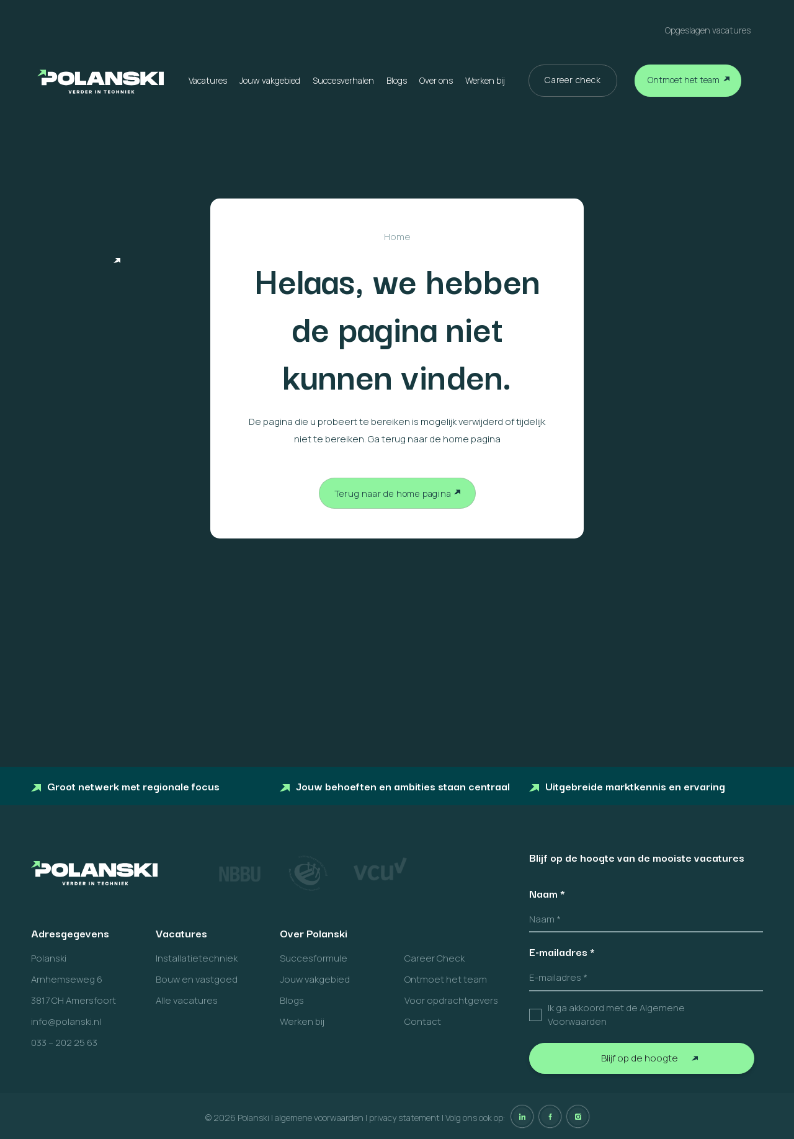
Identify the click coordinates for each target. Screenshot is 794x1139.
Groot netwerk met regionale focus (125, 785)
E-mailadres (562, 951)
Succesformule (313, 958)
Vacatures (208, 80)
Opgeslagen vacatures (708, 30)
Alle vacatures (187, 1000)
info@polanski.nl (66, 1021)
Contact (422, 1021)
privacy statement (404, 1117)
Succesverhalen (343, 80)
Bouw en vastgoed (197, 979)
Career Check (434, 958)
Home (397, 236)
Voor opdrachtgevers (451, 1000)
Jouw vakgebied (269, 80)
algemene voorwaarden (319, 1117)
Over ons (436, 80)
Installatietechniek (197, 958)
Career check (573, 80)
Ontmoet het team (684, 80)
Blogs (396, 80)
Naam (547, 893)
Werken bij (485, 80)
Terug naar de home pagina (393, 493)
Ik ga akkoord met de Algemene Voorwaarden (616, 1015)
